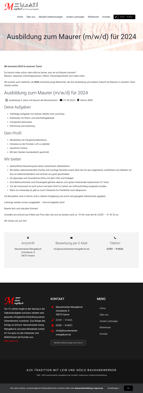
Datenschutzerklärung (98, 375)
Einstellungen (114, 388)
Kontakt (75, 375)
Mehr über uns (11, 341)
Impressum (83, 375)
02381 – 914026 (115, 249)
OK (128, 388)
